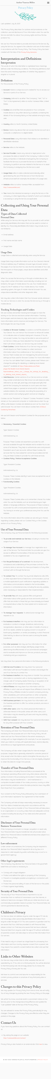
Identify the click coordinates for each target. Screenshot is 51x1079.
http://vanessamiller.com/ (12, 190)
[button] (48, 2)
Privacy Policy (43, 1076)
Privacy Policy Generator (30, 53)
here (41, 1060)
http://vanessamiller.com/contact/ (15, 1054)
